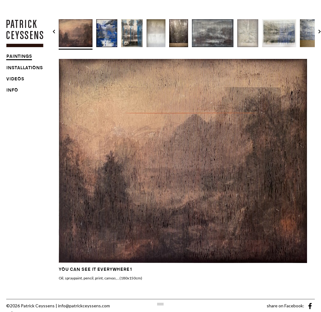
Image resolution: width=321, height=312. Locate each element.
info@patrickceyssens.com (84, 305)
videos (15, 80)
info (12, 91)
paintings (19, 57)
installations (24, 68)
